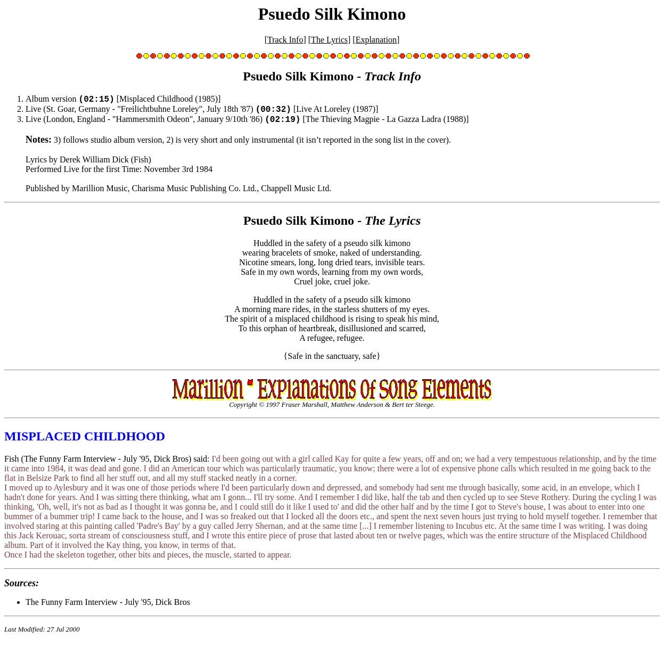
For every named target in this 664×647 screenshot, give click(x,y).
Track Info (285, 39)
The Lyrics (329, 39)
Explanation (376, 39)
